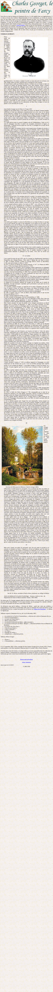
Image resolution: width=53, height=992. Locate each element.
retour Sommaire (26, 662)
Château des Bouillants (39, 609)
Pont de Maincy (21, 25)
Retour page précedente (26, 659)
